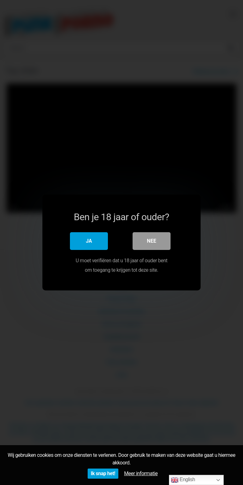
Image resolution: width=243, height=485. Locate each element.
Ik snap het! (103, 473)
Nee (151, 241)
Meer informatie (141, 473)
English (183, 480)
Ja (89, 241)
